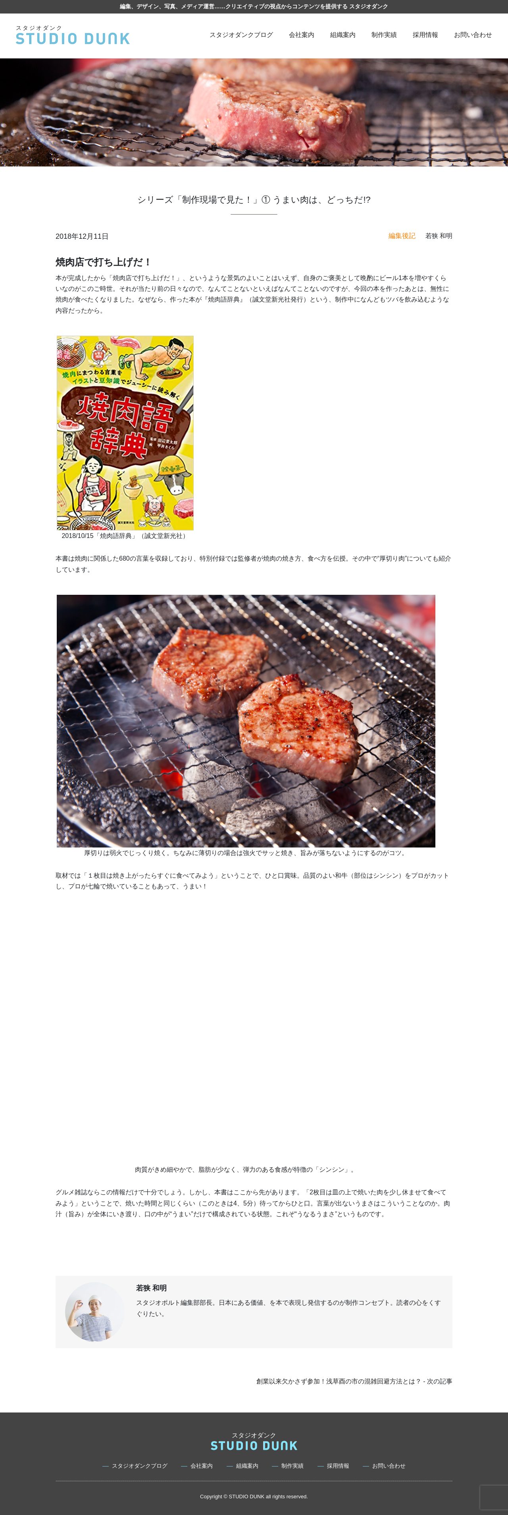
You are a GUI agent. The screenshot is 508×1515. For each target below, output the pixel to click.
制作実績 (384, 34)
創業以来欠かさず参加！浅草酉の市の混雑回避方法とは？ (338, 1381)
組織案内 (343, 34)
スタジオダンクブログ (241, 34)
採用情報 (425, 34)
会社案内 (301, 34)
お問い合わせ (473, 34)
